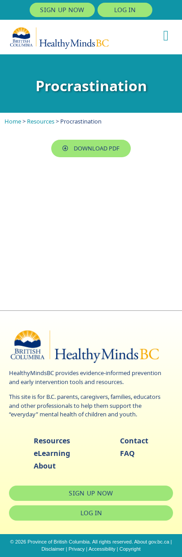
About (45, 466)
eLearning (52, 453)
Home (12, 121)
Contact (134, 441)
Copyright (130, 549)
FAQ (127, 453)
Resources (40, 121)
